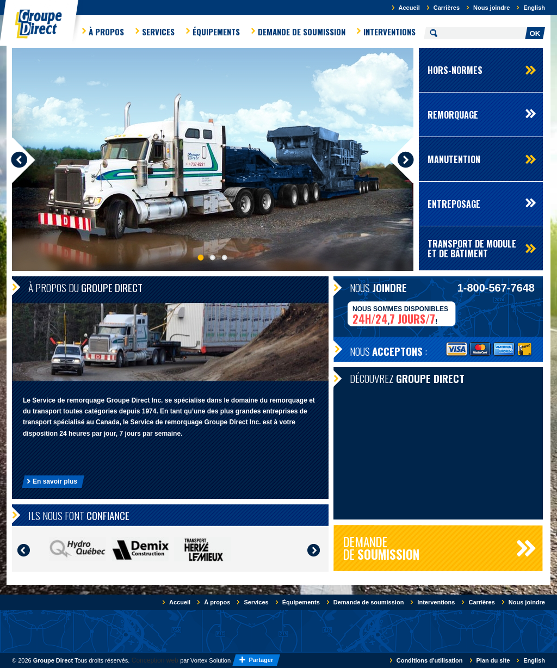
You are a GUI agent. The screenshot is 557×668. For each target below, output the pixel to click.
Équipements (216, 32)
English (534, 7)
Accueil (409, 7)
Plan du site (493, 660)
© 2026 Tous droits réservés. (70, 660)
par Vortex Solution (205, 660)
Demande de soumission (301, 32)
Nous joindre (491, 7)
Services (158, 32)
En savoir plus (55, 481)
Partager (262, 660)
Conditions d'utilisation (430, 660)
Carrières (447, 7)
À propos (106, 32)
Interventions (389, 32)
